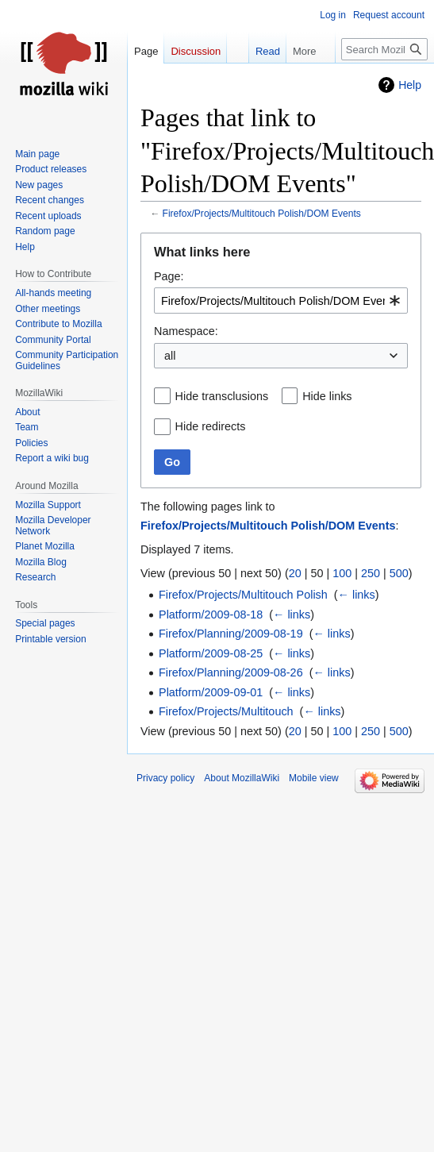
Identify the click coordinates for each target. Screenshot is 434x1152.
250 (370, 573)
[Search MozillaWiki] (384, 49)
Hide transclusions (222, 396)
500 (399, 573)
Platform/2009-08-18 (211, 614)
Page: (169, 276)
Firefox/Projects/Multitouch (226, 711)
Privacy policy (165, 778)
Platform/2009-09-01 (211, 692)
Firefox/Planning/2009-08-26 (231, 672)
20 (295, 573)
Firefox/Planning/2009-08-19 (231, 633)
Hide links (326, 396)
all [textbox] (169, 355)
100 (341, 573)
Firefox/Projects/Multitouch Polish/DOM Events (262, 213)
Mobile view (314, 778)
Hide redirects (210, 426)
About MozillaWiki (241, 778)
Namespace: (186, 331)
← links (356, 594)
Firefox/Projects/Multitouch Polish (243, 594)
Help (409, 85)
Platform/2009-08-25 (211, 653)
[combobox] (281, 300)
